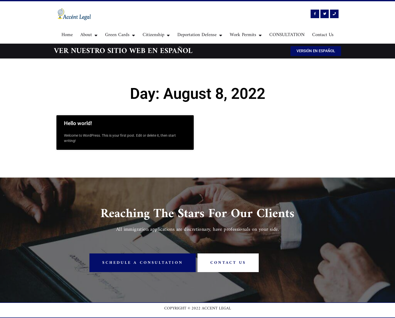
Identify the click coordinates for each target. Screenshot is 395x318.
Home (67, 35)
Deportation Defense (199, 35)
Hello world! (78, 123)
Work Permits (246, 35)
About (88, 35)
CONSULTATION (287, 35)
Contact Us (323, 35)
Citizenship (156, 35)
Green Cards (120, 35)
